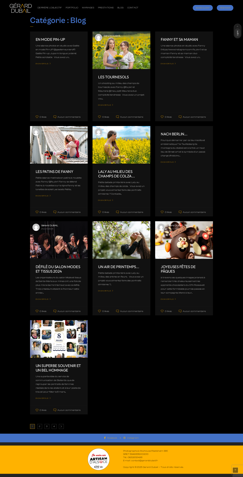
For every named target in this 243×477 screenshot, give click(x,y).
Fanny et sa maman (179, 39)
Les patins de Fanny (55, 171)
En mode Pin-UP (50, 39)
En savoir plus (42, 64)
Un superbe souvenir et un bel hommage (58, 367)
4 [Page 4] (54, 426)
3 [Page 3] (46, 426)
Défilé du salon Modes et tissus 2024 (58, 269)
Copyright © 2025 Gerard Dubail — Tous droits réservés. (153, 467)
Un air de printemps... (118, 266)
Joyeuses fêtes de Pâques (178, 269)
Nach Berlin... (174, 133)
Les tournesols (113, 76)
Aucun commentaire (68, 117)
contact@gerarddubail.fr (144, 460)
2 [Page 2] (39, 426)
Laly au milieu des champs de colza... (116, 173)
